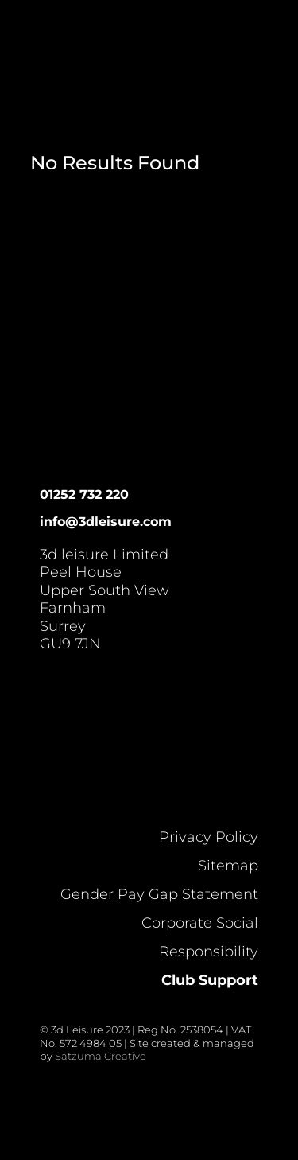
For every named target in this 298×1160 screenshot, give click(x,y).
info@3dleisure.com (106, 521)
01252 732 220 (84, 494)
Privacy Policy (208, 837)
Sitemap (228, 865)
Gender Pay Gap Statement (159, 894)
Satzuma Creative (100, 1055)
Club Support (209, 980)
